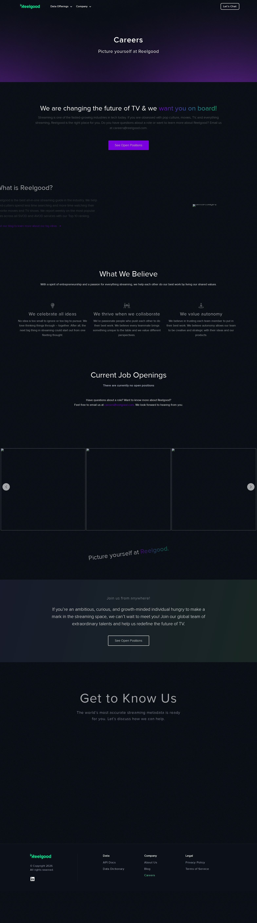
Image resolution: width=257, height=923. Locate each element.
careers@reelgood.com (130, 128)
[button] (32, 879)
